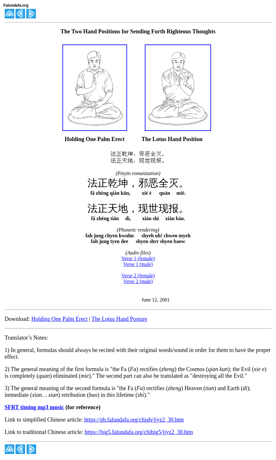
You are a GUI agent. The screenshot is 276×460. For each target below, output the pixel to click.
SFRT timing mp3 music (34, 407)
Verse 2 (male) (138, 281)
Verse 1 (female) (138, 258)
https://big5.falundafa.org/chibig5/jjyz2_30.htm (139, 432)
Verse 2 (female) (138, 275)
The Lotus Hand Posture (119, 319)
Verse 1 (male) (138, 264)
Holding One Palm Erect (59, 319)
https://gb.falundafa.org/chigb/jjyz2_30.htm (134, 419)
